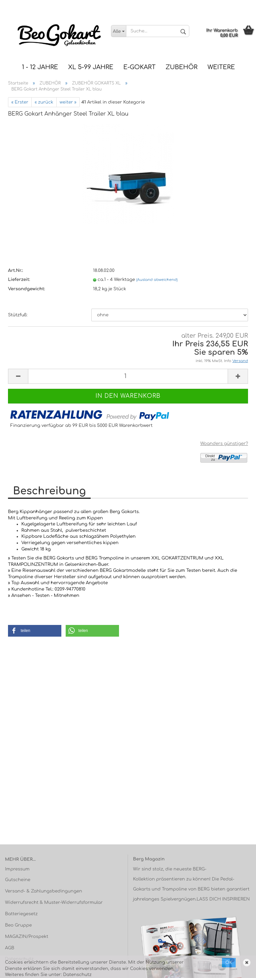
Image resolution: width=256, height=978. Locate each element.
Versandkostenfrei (194, 5)
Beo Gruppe (18, 925)
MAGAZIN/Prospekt (26, 936)
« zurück (44, 102)
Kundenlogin (238, 5)
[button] (34, 631)
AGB (9, 948)
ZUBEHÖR (182, 67)
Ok (228, 962)
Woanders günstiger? (224, 443)
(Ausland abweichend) (157, 280)
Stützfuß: (17, 315)
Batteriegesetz (21, 914)
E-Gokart (139, 67)
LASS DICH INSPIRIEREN (223, 899)
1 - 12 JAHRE (40, 67)
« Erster (19, 102)
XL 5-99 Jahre (90, 67)
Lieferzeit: (19, 279)
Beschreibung (49, 491)
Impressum (17, 869)
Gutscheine (17, 879)
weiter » (68, 102)
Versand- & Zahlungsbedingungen (43, 891)
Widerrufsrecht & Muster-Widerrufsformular (54, 902)
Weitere (221, 67)
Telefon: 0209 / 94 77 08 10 (135, 5)
